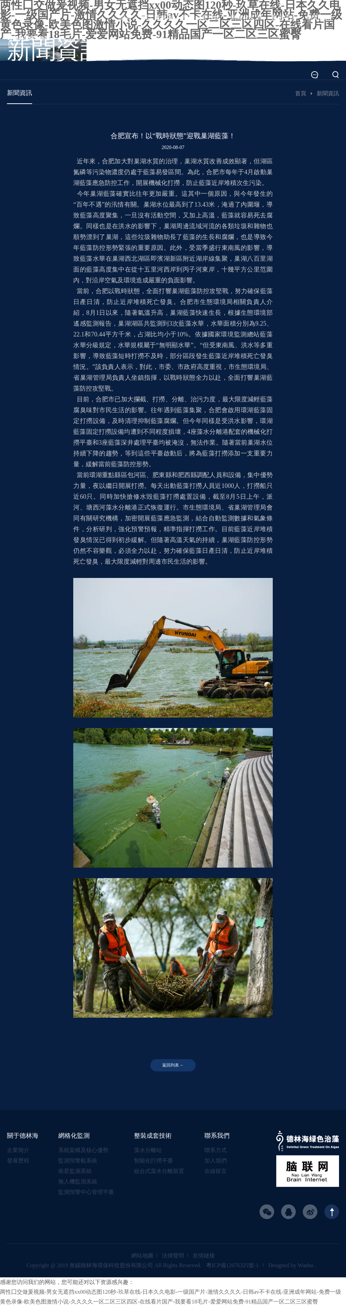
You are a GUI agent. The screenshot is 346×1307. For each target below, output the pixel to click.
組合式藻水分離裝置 (159, 1171)
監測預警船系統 (77, 1161)
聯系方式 (215, 1150)
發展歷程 (18, 1161)
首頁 (300, 93)
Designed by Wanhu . (292, 1266)
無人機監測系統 (77, 1182)
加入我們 (215, 1161)
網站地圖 (142, 1256)
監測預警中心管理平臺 (86, 1192)
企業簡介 (18, 1150)
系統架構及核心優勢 (83, 1150)
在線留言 (215, 1171)
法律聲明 (173, 1256)
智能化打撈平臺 (153, 1161)
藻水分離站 (148, 1150)
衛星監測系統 (75, 1171)
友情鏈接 (204, 1256)
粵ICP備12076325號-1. (233, 1266)
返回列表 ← (173, 1065)
